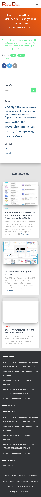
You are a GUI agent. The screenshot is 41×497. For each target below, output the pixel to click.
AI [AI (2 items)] (5, 107)
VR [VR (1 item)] (11, 137)
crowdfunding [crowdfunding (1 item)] (31, 111)
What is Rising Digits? (25, 486)
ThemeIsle (27, 492)
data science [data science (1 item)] (25, 114)
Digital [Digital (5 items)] (8, 117)
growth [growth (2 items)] (33, 118)
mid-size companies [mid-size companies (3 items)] (26, 127)
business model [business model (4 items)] (13, 111)
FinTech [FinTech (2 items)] (27, 118)
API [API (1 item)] (21, 107)
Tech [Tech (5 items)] (7, 136)
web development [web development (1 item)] (28, 137)
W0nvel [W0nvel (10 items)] (18, 136)
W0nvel (8, 59)
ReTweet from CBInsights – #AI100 (16, 398)
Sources (11, 486)
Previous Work (8, 481)
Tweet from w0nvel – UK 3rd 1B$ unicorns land (19, 331)
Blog (14, 476)
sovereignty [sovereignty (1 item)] (12, 132)
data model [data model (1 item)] (18, 114)
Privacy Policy (22, 481)
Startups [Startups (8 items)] (21, 131)
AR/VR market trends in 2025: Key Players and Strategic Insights (21, 373)
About (6, 476)
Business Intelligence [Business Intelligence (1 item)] (30, 107)
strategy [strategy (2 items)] (31, 132)
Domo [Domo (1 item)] (14, 118)
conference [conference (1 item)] (24, 111)
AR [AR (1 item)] (23, 107)
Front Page (33, 476)
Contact (22, 476)
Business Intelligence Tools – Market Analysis (18, 382)
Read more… (25, 234)
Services (34, 481)
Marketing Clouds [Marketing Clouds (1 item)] (10, 122)
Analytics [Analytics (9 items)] (13, 107)
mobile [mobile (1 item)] (7, 132)
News (13, 55)
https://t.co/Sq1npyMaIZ (11, 49)
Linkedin (9, 153)
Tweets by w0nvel (8, 465)
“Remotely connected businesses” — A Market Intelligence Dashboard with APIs (21, 391)
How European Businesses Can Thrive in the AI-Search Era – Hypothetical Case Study (20, 215)
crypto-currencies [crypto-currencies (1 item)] (10, 114)
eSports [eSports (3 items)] (20, 117)
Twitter (21, 55)
